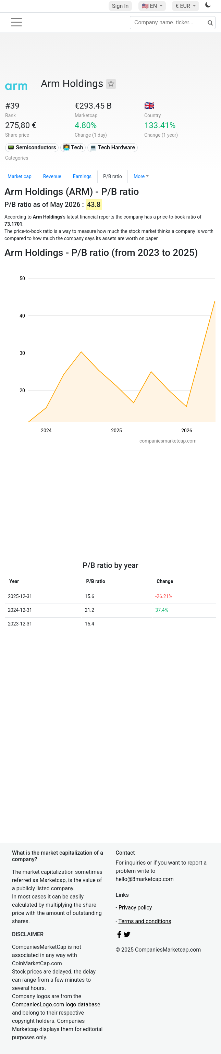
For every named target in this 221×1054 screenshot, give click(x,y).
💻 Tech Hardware (112, 147)
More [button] (139, 176)
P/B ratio (112, 176)
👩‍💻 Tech (73, 147)
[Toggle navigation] (16, 22)
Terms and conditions (145, 921)
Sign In (120, 6)
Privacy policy (135, 907)
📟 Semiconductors (32, 147)
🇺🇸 (150, 6)
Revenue (52, 176)
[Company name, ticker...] (173, 22)
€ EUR (183, 6)
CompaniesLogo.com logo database (56, 1004)
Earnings (82, 176)
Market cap (20, 176)
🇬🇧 (149, 106)
